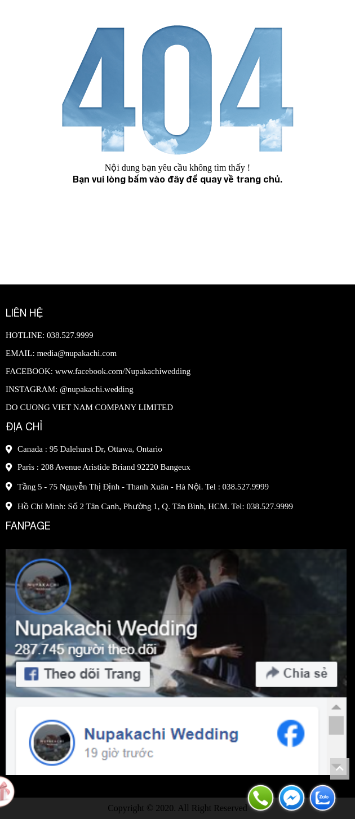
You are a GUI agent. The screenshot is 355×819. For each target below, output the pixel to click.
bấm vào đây (156, 178)
